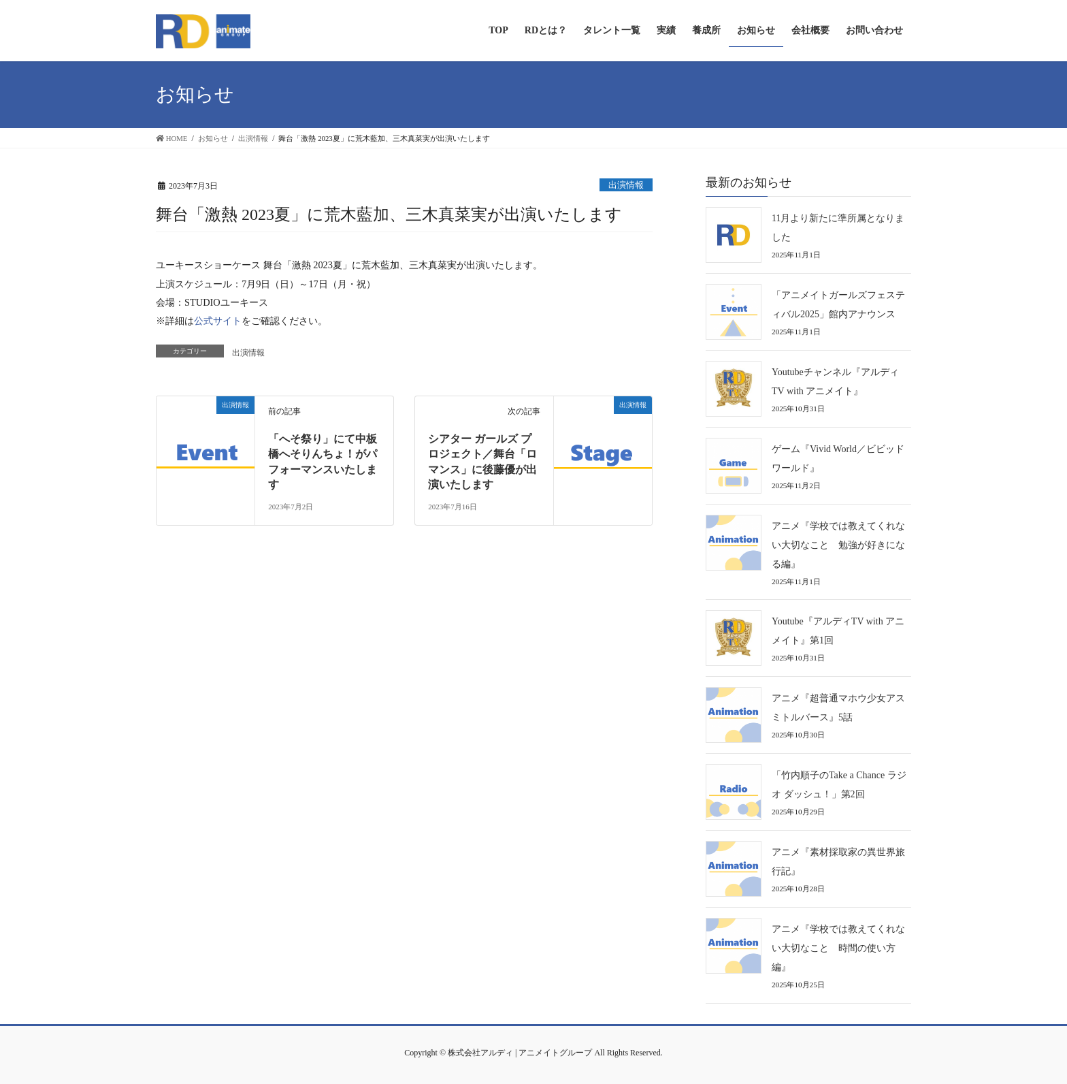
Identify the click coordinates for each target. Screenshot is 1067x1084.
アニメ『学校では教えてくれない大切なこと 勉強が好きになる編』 (838, 545)
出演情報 (626, 185)
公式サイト (218, 320)
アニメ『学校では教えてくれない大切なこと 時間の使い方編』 (838, 948)
